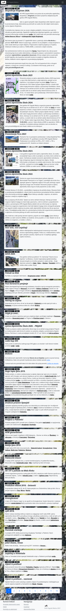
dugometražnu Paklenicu (40, 291)
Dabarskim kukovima (12, 391)
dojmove (28, 535)
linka (47, 82)
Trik (32, 518)
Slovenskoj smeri (18, 318)
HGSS (5, 607)
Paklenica (21, 450)
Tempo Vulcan (29, 520)
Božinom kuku (42, 391)
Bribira (37, 305)
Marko (28, 490)
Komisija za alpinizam (10, 609)
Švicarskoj (31, 437)
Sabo (34, 263)
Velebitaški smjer (22, 463)
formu (34, 51)
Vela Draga (12, 520)
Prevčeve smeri (38, 318)
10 (57, 591)
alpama (53, 569)
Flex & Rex (21, 518)
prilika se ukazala (52, 363)
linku (52, 108)
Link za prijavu (54, 333)
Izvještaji (26, 607)
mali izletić (46, 422)
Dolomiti (28, 387)
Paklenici (54, 293)
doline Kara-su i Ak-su (12, 36)
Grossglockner (48, 448)
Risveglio (54, 518)
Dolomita (23, 412)
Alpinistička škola (29, 609)
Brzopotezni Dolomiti (26, 569)
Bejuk (34, 584)
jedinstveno (55, 520)
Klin (30, 463)
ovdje (31, 34)
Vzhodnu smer (27, 476)
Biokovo (28, 450)
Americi (7, 395)
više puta (8, 437)
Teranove (57, 316)
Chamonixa (9, 389)
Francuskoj (23, 437)
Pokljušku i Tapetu (32, 567)
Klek (57, 567)
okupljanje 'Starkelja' (29, 425)
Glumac (45, 263)
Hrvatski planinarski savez (11, 604)
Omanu (43, 546)
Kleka (26, 571)
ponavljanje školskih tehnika (22, 393)
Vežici (52, 395)
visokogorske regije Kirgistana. (32, 36)
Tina (18, 490)
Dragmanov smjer (34, 276)
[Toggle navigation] (62, 2)
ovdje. (47, 216)
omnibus (57, 291)
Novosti (26, 604)
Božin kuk (14, 450)
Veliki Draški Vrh (50, 376)
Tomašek (52, 263)
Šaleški (42, 518)
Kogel (12, 291)
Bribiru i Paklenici (43, 289)
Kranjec (40, 584)
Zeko (39, 263)
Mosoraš (24, 289)
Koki (35, 408)
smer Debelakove (24, 382)
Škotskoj (53, 435)
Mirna (23, 490)
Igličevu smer (43, 476)
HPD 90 (43, 276)
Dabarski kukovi (36, 448)
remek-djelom (16, 503)
